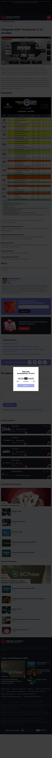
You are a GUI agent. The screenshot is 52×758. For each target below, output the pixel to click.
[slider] (25, 378)
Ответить (26, 385)
